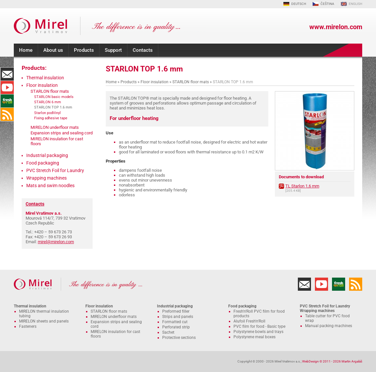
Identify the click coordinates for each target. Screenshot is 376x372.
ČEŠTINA (327, 4)
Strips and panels (177, 316)
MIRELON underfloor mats (55, 127)
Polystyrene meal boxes (254, 337)
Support (113, 50)
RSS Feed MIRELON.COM (7, 114)
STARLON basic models (54, 96)
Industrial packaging (47, 155)
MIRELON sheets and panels (44, 321)
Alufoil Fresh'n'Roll (249, 321)
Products (84, 50)
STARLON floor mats (190, 82)
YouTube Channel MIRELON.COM (7, 87)
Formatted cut (175, 322)
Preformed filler (175, 311)
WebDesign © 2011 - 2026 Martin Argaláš (332, 361)
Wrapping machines (46, 178)
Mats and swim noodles (50, 185)
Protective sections (179, 337)
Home (26, 50)
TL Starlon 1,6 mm (302, 186)
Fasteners (27, 326)
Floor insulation (154, 82)
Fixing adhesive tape (50, 118)
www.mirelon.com (335, 27)
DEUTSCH (298, 4)
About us (53, 50)
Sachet (168, 332)
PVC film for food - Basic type (259, 326)
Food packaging (42, 163)
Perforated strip (176, 327)
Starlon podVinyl (47, 112)
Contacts (143, 50)
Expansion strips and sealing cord (62, 132)
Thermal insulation (45, 77)
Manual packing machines (328, 325)
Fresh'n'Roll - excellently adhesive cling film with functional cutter (7, 101)
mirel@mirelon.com (56, 241)
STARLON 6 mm (47, 102)
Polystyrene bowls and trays (258, 331)
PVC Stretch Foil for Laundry (55, 170)
